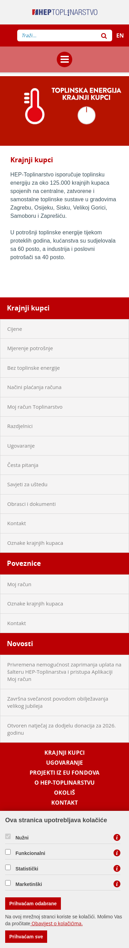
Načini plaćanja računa (34, 387)
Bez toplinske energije (33, 367)
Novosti (20, 643)
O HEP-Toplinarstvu (64, 782)
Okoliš (64, 792)
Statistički (26, 868)
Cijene (14, 328)
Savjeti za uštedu (27, 484)
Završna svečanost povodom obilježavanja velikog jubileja (57, 702)
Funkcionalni (30, 853)
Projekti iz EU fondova (64, 772)
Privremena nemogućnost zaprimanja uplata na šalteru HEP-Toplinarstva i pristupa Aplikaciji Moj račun (64, 672)
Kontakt (16, 523)
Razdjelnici (20, 425)
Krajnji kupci (28, 308)
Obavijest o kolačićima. (56, 923)
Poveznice (24, 563)
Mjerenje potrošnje (30, 348)
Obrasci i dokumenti (31, 503)
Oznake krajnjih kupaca (35, 542)
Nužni (22, 837)
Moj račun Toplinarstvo (35, 406)
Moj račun (19, 584)
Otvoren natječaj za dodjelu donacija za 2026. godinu (61, 729)
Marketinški (28, 884)
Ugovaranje (21, 445)
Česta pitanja (23, 464)
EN (120, 35)
